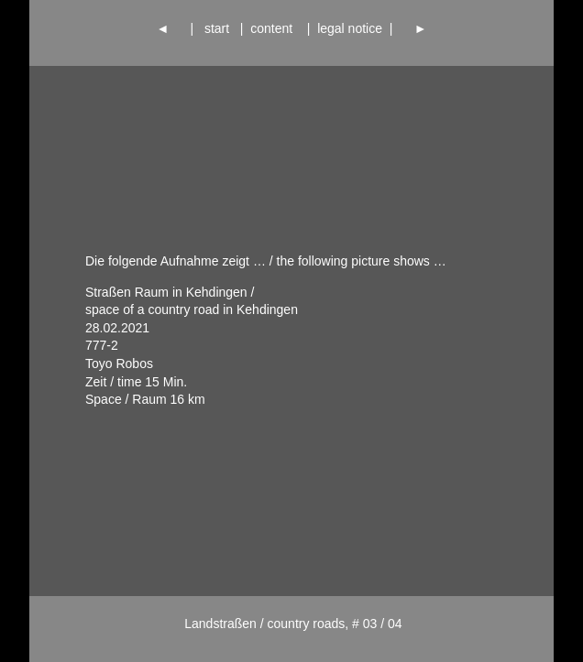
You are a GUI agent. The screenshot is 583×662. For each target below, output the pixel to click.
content (274, 28)
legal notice (349, 28)
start (216, 28)
